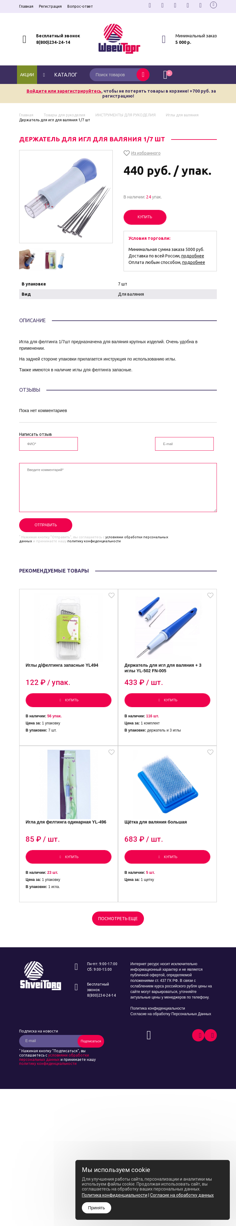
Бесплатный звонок (58, 35)
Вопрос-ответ (80, 6)
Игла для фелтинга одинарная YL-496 (66, 821)
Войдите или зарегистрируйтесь (64, 91)
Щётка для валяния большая (155, 821)
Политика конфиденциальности (157, 1008)
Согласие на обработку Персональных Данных (170, 1014)
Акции (27, 74)
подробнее (192, 255)
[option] (31, 260)
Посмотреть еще (118, 918)
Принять (96, 1207)
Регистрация (50, 6)
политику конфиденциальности (94, 541)
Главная (26, 6)
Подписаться (91, 1041)
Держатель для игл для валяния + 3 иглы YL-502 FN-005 (162, 668)
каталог (59, 74)
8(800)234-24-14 (53, 42)
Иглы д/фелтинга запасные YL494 (62, 665)
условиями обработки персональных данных (54, 1057)
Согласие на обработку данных (182, 1195)
